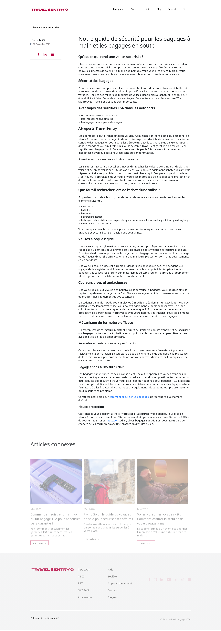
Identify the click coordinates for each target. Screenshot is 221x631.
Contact (172, 9)
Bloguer (112, 601)
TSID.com (113, 421)
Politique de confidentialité (44, 621)
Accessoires (85, 601)
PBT (80, 587)
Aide (147, 9)
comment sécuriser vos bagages (129, 397)
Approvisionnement (120, 587)
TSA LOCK (84, 573)
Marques (118, 9)
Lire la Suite (91, 546)
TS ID (81, 580)
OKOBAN (83, 594)
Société (135, 9)
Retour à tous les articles (45, 28)
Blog (159, 9)
